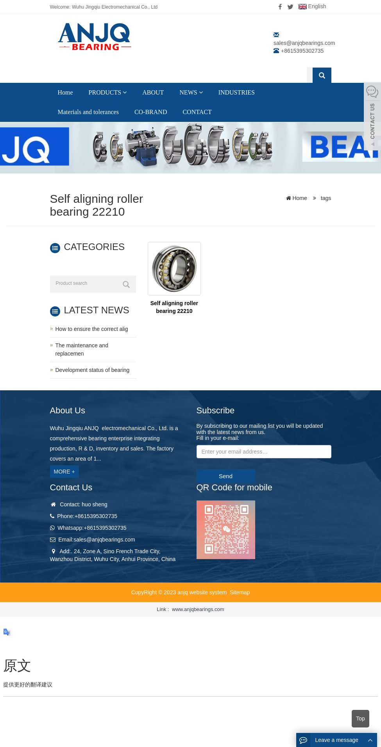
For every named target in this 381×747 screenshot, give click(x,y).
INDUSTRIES (236, 92)
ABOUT (153, 92)
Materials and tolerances (88, 112)
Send (226, 476)
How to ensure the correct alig (91, 329)
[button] (125, 92)
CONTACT (196, 112)
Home (65, 92)
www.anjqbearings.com (198, 609)
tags (325, 198)
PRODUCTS (108, 92)
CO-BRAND (150, 112)
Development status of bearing (92, 370)
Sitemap (240, 592)
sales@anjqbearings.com (304, 43)
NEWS (190, 92)
